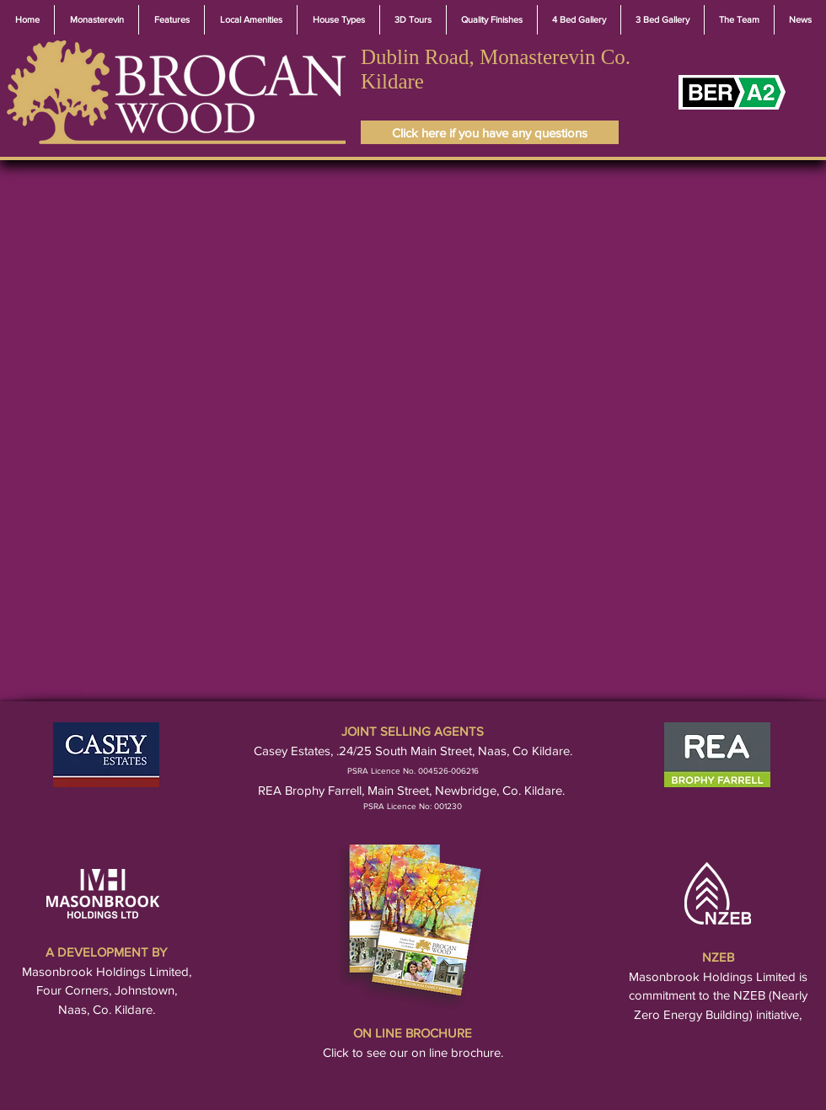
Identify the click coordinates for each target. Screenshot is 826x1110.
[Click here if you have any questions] (490, 132)
